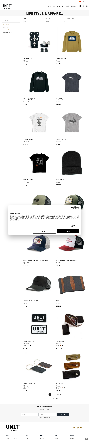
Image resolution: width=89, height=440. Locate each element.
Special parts (5, 24)
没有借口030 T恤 (61, 131)
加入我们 (63, 389)
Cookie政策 (29, 421)
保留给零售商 (29, 423)
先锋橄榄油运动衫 (61, 55)
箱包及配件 (6, 27)
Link (50, 392)
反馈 (27, 426)
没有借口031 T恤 (28, 168)
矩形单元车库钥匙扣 (29, 358)
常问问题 (73, 6)
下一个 (58, 369)
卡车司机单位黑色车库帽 (30, 281)
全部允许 (67, 231)
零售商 (67, 6)
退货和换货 (72, 428)
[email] (47, 389)
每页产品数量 (70, 18)
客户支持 (57, 416)
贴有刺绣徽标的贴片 (29, 319)
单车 (54, 6)
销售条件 (71, 413)
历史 (63, 6)
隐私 (27, 418)
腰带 (57, 281)
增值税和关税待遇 (59, 423)
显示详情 (73, 226)
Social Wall (43, 423)
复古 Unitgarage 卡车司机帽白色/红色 (67, 243)
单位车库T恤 (59, 93)
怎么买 (56, 413)
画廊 (58, 6)
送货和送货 (72, 421)
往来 (56, 421)
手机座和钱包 (60, 319)
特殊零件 (42, 416)
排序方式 (47, 18)
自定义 (44, 231)
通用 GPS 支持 (27, 55)
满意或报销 (72, 426)
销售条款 (71, 416)
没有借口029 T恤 (28, 131)
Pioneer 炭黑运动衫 (29, 93)
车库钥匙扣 (59, 358)
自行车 (49, 6)
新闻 (41, 421)
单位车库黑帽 (60, 168)
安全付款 (71, 423)
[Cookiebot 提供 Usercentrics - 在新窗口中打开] (72, 207)
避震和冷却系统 (7, 32)
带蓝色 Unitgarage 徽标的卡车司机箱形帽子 (35, 243)
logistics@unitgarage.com (16, 413)
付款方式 (71, 418)
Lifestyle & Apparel (8, 29)
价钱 (25, 18)
